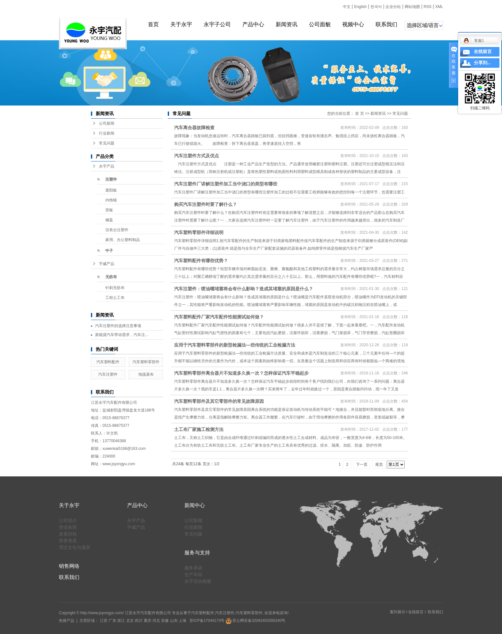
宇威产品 (106, 264)
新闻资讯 (286, 24)
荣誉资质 (68, 540)
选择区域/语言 (423, 25)
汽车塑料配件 (107, 362)
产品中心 (253, 24)
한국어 (376, 6)
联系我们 (386, 24)
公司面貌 (320, 24)
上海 (182, 620)
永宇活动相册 (197, 581)
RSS (428, 6)
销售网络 (69, 566)
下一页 (362, 464)
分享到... (482, 62)
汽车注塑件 (107, 374)
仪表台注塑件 (116, 230)
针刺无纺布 (115, 288)
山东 (174, 620)
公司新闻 (106, 123)
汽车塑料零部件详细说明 (198, 232)
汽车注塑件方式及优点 (196, 155)
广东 (112, 620)
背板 (109, 210)
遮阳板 (111, 190)
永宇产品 (106, 166)
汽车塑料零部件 (146, 362)
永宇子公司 (217, 24)
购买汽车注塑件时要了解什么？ (205, 204)
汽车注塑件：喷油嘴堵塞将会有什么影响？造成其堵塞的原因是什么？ (243, 288)
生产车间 (193, 574)
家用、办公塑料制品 (122, 240)
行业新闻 (106, 133)
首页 (153, 24)
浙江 (121, 620)
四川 (138, 620)
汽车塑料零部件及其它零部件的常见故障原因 (219, 401)
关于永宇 (181, 24)
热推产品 (66, 620)
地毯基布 (146, 374)
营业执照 (68, 527)
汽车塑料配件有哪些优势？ (201, 260)
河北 (156, 620)
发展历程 (68, 533)
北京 (130, 620)
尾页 (379, 464)
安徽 (165, 620)
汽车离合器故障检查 (194, 127)
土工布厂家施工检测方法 (198, 429)
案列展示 (397, 612)
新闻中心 (194, 505)
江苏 (104, 620)
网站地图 (412, 6)
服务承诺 (193, 567)
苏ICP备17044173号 (207, 620)
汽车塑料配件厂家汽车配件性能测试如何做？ (219, 316)
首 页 (359, 113)
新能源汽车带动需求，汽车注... (121, 335)
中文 (347, 6)
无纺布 (111, 277)
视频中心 (353, 24)
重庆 (147, 620)
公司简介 (68, 520)
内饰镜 (111, 200)
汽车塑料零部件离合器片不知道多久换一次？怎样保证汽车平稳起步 (241, 373)
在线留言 (416, 612)
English (360, 6)
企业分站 (393, 6)
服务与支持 (197, 552)
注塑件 (111, 179)
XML (439, 6)
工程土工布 (115, 297)
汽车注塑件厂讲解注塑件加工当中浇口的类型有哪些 (225, 183)
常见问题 (106, 143)
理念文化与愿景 (74, 547)
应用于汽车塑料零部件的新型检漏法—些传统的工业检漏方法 (234, 345)
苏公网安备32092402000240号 (256, 620)
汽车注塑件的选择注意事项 (118, 326)
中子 (109, 250)
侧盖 (109, 220)
